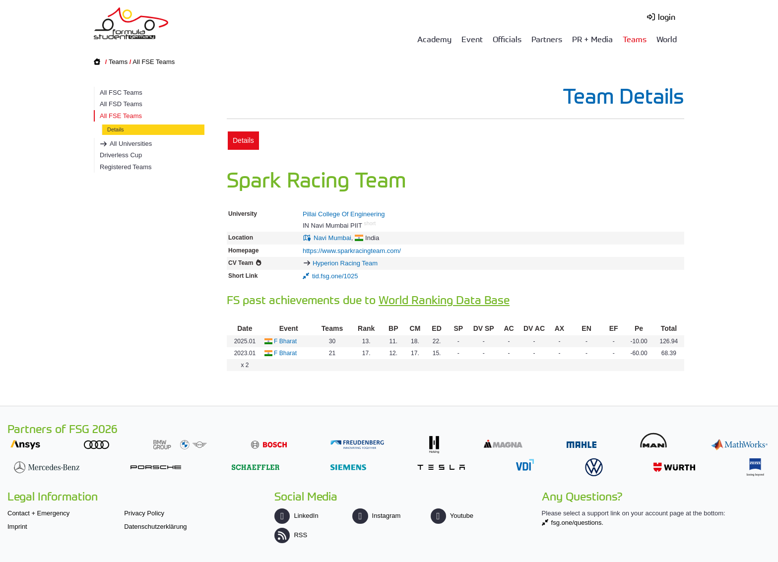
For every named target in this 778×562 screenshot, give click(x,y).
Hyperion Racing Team (345, 263)
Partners (546, 39)
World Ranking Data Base (444, 299)
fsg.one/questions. (577, 522)
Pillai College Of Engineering (344, 214)
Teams (635, 39)
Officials (507, 39)
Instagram (376, 515)
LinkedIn (296, 515)
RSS (290, 535)
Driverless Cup (121, 155)
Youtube (452, 515)
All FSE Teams (153, 61)
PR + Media (592, 39)
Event (472, 39)
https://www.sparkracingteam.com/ (352, 250)
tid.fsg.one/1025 (335, 276)
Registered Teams (126, 167)
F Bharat (285, 341)
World (666, 39)
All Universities (131, 143)
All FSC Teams (121, 92)
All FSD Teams (121, 104)
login (666, 16)
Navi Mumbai (332, 238)
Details (115, 129)
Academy (434, 39)
